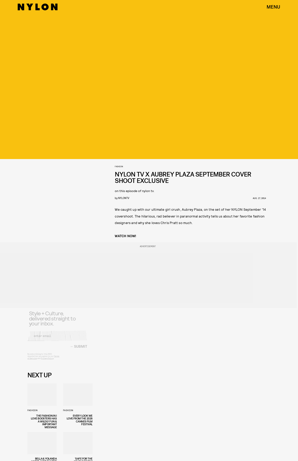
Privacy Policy (47, 361)
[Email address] (57, 338)
